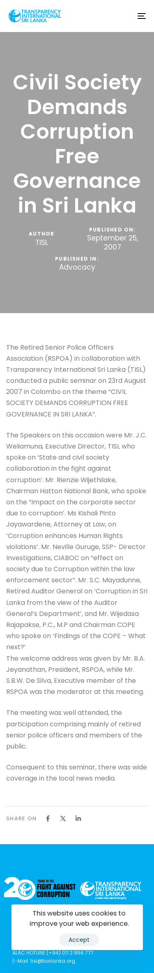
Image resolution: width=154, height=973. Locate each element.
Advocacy (77, 267)
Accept (79, 940)
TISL (41, 242)
